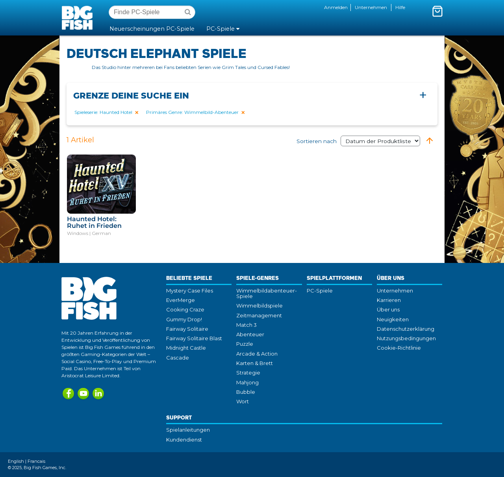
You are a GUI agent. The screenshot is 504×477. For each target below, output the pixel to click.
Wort (242, 401)
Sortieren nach (358, 141)
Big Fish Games (78, 17)
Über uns (388, 309)
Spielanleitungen (188, 430)
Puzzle (244, 344)
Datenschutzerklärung (405, 329)
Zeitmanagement (259, 315)
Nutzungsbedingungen (406, 338)
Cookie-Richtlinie (399, 348)
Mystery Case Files (189, 290)
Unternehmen (371, 7)
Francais (36, 461)
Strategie (248, 372)
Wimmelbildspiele (259, 305)
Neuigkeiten (393, 319)
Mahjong (247, 382)
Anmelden (336, 7)
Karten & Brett (254, 363)
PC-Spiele (320, 290)
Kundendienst (184, 439)
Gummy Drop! (184, 319)
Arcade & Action (257, 353)
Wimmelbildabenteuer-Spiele (266, 293)
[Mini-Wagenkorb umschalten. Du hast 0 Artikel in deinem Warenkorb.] (437, 11)
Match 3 (246, 325)
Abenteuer (250, 334)
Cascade (177, 357)
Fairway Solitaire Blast (194, 338)
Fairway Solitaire (187, 329)
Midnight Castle (186, 348)
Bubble (245, 392)
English (16, 461)
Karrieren (389, 300)
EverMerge (180, 300)
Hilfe (400, 7)
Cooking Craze (185, 309)
